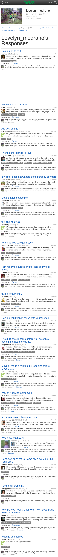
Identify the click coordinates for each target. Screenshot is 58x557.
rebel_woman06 (7, 420)
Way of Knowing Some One (16, 392)
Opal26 (4, 515)
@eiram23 (11, 225)
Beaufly (4, 371)
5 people (25, 447)
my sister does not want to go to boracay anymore (28, 176)
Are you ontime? (10, 128)
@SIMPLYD (18, 420)
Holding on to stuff (11, 51)
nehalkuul (5, 201)
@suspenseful (16, 344)
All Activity (4, 28)
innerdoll (4, 321)
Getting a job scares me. (14, 197)
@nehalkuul (13, 201)
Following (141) (23, 30)
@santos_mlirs (17, 465)
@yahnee (11, 272)
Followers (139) (12, 30)
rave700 (4, 297)
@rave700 (11, 297)
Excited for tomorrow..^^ (14, 104)
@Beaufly (11, 371)
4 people (16, 141)
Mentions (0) (49, 28)
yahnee (4, 272)
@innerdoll (12, 321)
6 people (15, 381)
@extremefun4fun (20, 131)
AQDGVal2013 (7, 156)
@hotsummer (15, 180)
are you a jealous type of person (19, 417)
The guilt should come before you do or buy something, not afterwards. (25, 340)
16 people (16, 525)
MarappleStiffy (7, 488)
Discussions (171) (14, 28)
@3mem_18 (13, 539)
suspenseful (6, 344)
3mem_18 (5, 539)
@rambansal (15, 396)
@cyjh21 (10, 107)
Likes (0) (4, 30)
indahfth (14, 441)
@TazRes (11, 54)
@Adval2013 (17, 156)
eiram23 (4, 225)
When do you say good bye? (17, 242)
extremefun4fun (7, 131)
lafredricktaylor (7, 245)
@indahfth (21, 441)
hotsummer (5, 180)
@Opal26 (10, 515)
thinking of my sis (11, 221)
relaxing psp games (12, 536)
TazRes (4, 54)
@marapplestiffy (18, 488)
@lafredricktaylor (19, 245)
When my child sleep (12, 438)
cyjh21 (4, 107)
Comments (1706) (38, 28)
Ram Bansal (6, 396)
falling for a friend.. (11, 293)
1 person (15, 63)
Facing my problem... (13, 485)
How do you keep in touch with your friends (25, 318)
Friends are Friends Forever (16, 152)
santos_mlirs (6, 465)
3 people (16, 117)
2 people (16, 327)
